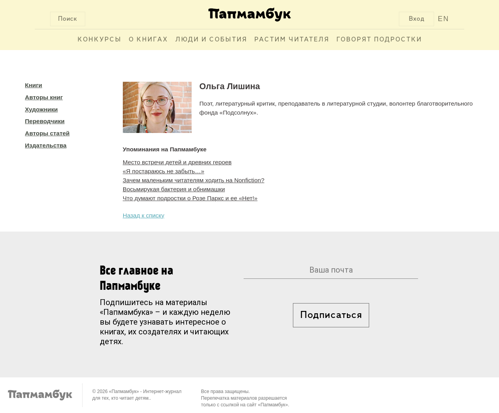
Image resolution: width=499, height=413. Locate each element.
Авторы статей (47, 133)
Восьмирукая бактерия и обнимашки (174, 189)
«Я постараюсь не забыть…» (163, 171)
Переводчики (45, 121)
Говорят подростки (379, 39)
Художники (41, 109)
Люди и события (211, 39)
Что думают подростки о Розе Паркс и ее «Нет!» (190, 198)
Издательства (45, 145)
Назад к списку (143, 215)
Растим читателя (291, 39)
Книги (33, 85)
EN (443, 19)
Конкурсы (99, 39)
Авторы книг (44, 97)
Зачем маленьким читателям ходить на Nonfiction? (193, 180)
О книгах (148, 39)
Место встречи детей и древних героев (177, 162)
